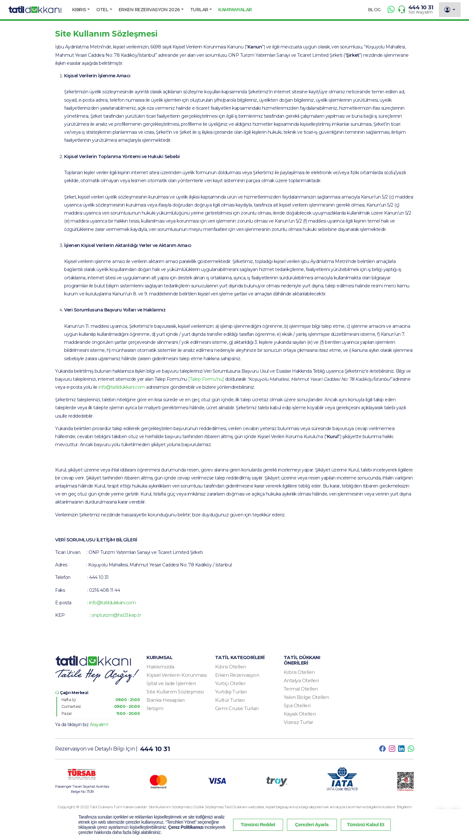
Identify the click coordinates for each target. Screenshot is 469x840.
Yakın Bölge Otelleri (306, 697)
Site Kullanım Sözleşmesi (175, 692)
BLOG (374, 9)
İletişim (155, 708)
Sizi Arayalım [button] (420, 12)
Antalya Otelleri (301, 680)
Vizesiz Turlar (298, 722)
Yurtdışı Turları (231, 692)
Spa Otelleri (297, 705)
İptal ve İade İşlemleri (171, 683)
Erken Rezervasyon (237, 675)
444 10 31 (420, 7)
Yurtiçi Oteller (230, 683)
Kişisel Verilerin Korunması (177, 675)
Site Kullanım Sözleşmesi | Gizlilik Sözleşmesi (186, 806)
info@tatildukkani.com (121, 387)
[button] (81, 9)
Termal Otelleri (301, 689)
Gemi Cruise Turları (237, 708)
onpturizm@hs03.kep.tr (116, 615)
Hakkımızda (160, 667)
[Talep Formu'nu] (206, 379)
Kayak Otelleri (300, 714)
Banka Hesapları (166, 700)
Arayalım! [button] (99, 724)
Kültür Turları (230, 700)
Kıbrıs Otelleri (230, 667)
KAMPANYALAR (235, 10)
